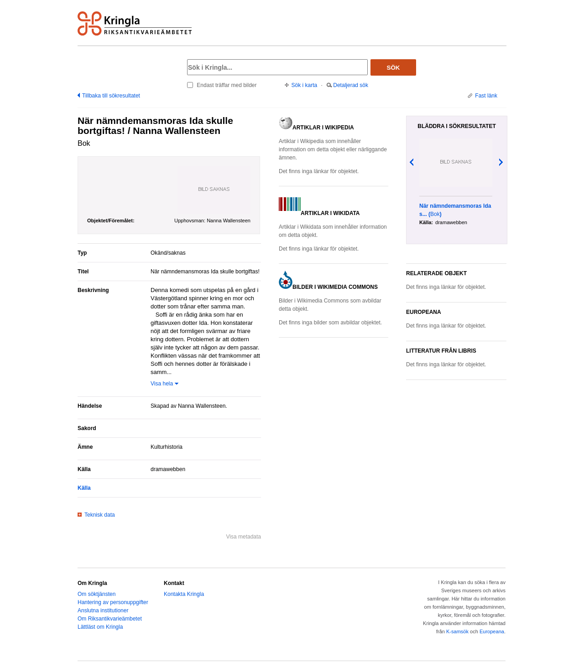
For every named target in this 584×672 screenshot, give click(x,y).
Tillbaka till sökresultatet (111, 95)
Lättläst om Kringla (100, 627)
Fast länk (486, 95)
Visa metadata (243, 536)
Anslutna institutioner (103, 610)
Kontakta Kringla (184, 594)
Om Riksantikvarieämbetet (110, 619)
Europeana (492, 631)
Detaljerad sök (350, 85)
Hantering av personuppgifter (113, 602)
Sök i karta (305, 85)
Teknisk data (99, 515)
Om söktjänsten (96, 594)
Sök (393, 67)
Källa (84, 488)
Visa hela (162, 383)
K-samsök (457, 631)
